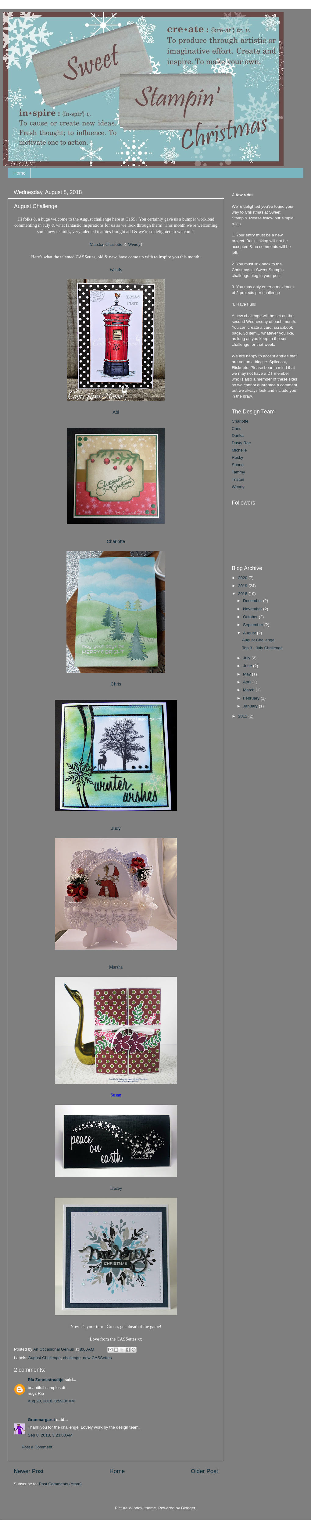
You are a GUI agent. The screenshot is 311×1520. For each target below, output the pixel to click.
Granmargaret (41, 1419)
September (253, 624)
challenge (72, 1357)
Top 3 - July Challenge (262, 648)
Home (19, 172)
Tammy (238, 472)
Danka (238, 435)
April (247, 682)
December (253, 600)
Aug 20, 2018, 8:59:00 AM (51, 1401)
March (249, 690)
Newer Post (29, 1471)
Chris (236, 428)
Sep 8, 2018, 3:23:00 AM (50, 1435)
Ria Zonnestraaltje (45, 1379)
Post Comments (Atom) (60, 1484)
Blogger (188, 1508)
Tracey (116, 1188)
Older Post (204, 1471)
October (251, 617)
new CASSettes (97, 1357)
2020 (243, 578)
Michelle (239, 450)
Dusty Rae (241, 443)
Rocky (237, 457)
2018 (243, 593)
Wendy (134, 244)
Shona (238, 464)
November (253, 609)
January (251, 706)
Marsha (96, 244)
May (247, 674)
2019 (243, 585)
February (252, 698)
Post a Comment (37, 1447)
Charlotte (113, 244)
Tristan (238, 479)
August (250, 633)
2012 (243, 716)
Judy (115, 828)
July (247, 658)
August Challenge (44, 1357)
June (248, 666)
